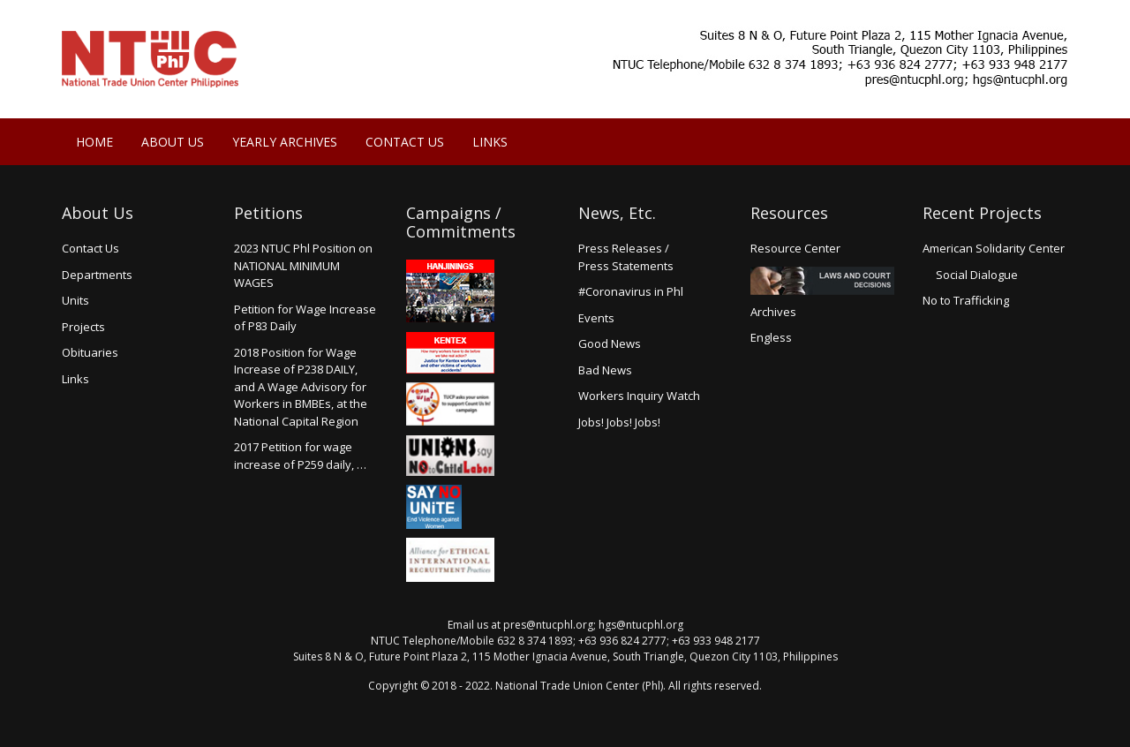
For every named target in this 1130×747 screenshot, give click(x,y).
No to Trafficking (966, 300)
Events (596, 318)
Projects (83, 327)
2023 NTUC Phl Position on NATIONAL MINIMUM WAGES (303, 265)
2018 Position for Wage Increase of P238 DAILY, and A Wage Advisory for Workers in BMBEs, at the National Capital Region (300, 386)
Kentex (450, 353)
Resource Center (795, 248)
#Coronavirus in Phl (630, 291)
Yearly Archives (284, 141)
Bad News (605, 370)
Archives (773, 312)
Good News (609, 343)
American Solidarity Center (994, 248)
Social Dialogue (977, 275)
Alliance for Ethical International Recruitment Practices (450, 560)
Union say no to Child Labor (450, 455)
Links (490, 141)
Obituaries (90, 352)
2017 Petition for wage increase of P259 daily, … (300, 455)
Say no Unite (450, 507)
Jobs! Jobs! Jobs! (619, 422)
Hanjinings (450, 291)
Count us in (450, 404)
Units (75, 300)
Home (94, 141)
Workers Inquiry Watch (639, 396)
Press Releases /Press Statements (626, 257)
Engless (771, 337)
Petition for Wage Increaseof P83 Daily (305, 318)
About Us (172, 141)
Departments (97, 275)
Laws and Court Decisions (822, 281)
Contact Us (404, 141)
